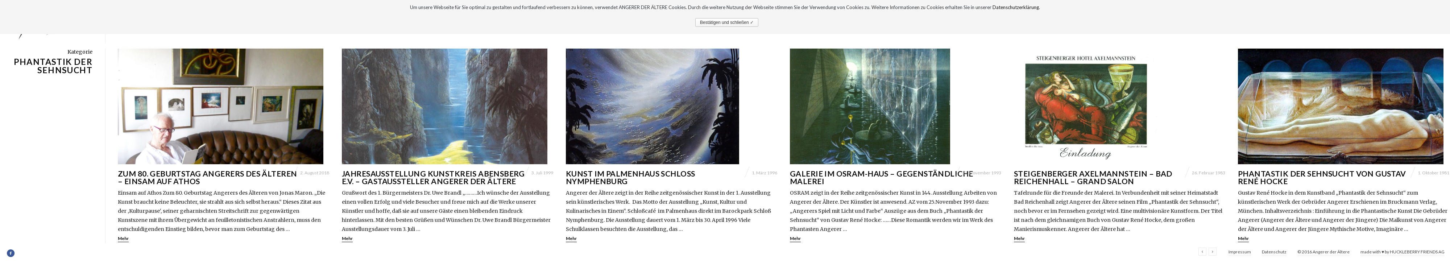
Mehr (123, 238)
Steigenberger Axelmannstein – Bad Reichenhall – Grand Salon (1093, 177)
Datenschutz (1274, 251)
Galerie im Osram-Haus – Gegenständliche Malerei (881, 177)
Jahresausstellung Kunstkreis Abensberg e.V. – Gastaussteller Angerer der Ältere (433, 177)
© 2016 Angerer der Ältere (1323, 251)
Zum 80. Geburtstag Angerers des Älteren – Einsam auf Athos (207, 177)
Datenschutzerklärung (1016, 7)
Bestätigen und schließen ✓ (727, 22)
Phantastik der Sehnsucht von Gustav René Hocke (1322, 177)
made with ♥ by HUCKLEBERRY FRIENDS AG (1402, 251)
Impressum (1240, 251)
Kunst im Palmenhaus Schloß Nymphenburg (630, 177)
